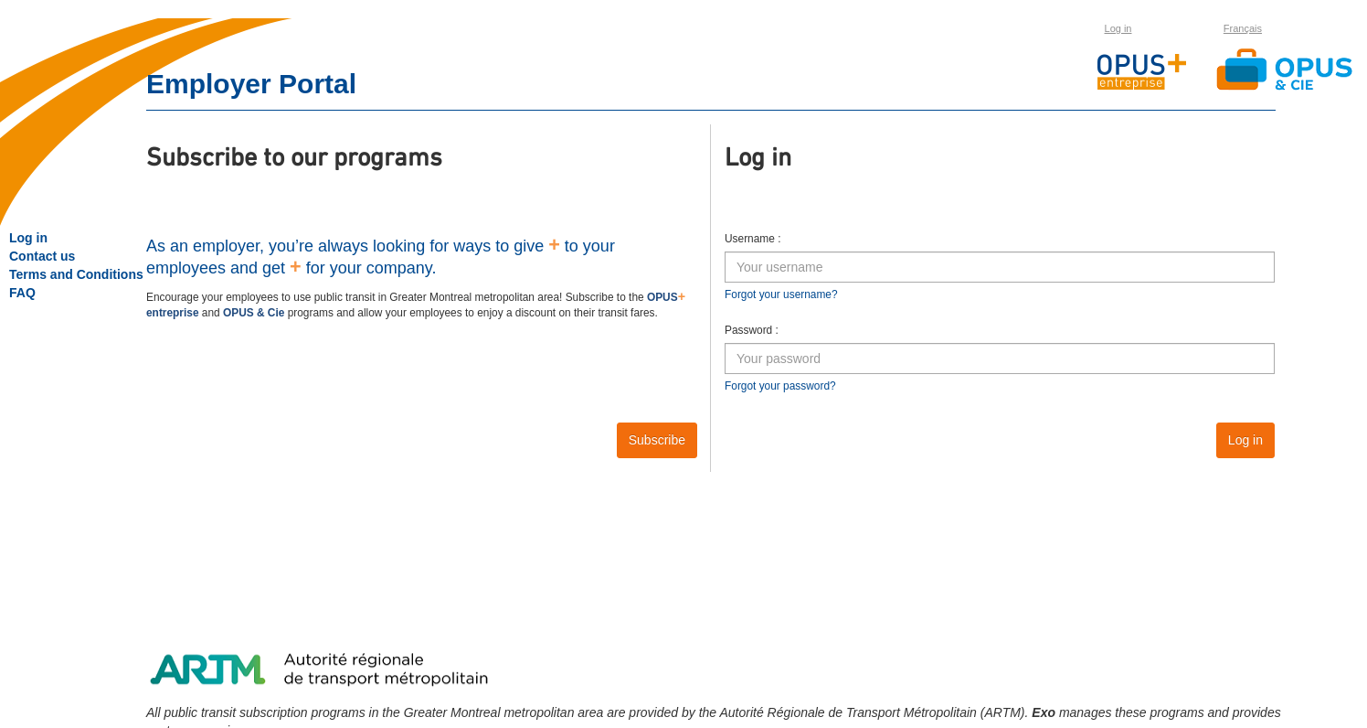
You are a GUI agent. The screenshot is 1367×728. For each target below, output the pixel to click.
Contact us (42, 256)
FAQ (22, 292)
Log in (1118, 28)
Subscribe (657, 440)
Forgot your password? (780, 386)
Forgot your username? (781, 294)
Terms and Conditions (76, 274)
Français (1243, 28)
